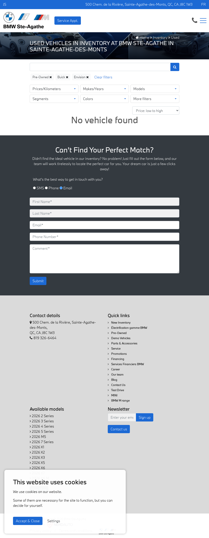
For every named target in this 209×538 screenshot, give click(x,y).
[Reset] (103, 77)
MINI (113, 395)
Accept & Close (28, 521)
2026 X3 (37, 457)
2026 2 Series (42, 415)
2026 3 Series (42, 421)
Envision (81, 77)
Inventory (160, 37)
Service (114, 348)
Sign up (144, 417)
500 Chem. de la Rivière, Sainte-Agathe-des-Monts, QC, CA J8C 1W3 (139, 4)
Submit (38, 281)
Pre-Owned (42, 77)
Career (114, 369)
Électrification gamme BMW (127, 328)
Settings (53, 521)
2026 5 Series (42, 431)
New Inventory (119, 322)
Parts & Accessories (122, 343)
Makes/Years (93, 88)
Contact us (119, 429)
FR (203, 4)
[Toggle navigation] (203, 20)
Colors (88, 98)
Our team (116, 374)
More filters (142, 98)
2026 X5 (37, 462)
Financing (116, 359)
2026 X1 (37, 447)
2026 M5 (38, 436)
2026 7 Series (42, 441)
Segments (40, 98)
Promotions (117, 354)
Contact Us (117, 385)
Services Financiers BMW (126, 364)
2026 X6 (37, 467)
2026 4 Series (42, 426)
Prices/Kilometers (47, 88)
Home (142, 37)
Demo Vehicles (119, 338)
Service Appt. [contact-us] (67, 20)
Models (139, 88)
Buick (62, 77)
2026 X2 (37, 452)
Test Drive (116, 390)
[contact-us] (194, 20)
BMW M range (119, 400)
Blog (112, 380)
